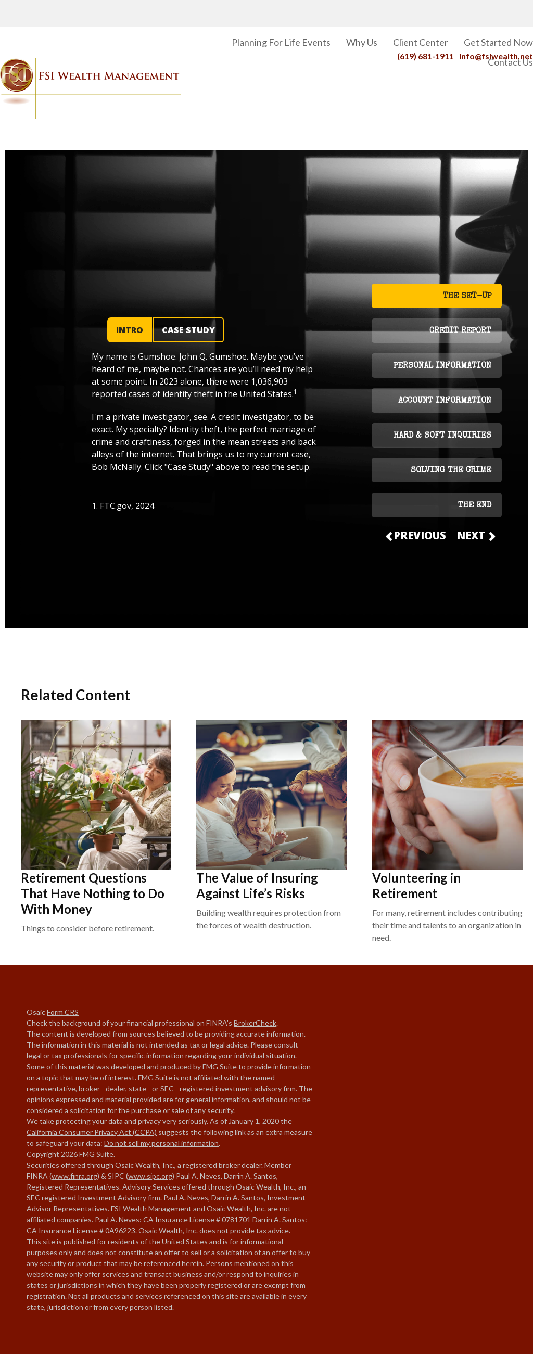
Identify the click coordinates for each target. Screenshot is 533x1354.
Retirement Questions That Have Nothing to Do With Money (92, 893)
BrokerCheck (255, 1022)
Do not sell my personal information (161, 1143)
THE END (474, 506)
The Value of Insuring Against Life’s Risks (257, 885)
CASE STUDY (188, 330)
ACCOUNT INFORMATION (444, 401)
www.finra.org (74, 1175)
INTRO (129, 330)
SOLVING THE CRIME (451, 471)
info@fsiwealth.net (496, 11)
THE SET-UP (467, 296)
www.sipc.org (150, 1175)
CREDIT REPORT (460, 331)
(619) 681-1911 (425, 11)
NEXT (475, 535)
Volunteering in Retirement (416, 885)
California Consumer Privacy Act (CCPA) (92, 1132)
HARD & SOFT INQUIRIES (442, 436)
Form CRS (63, 1011)
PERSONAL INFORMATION (442, 366)
